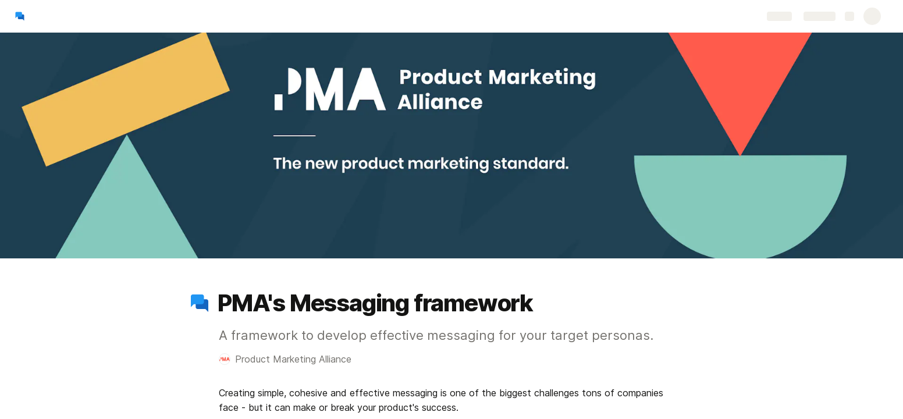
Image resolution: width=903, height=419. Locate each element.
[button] (199, 303)
